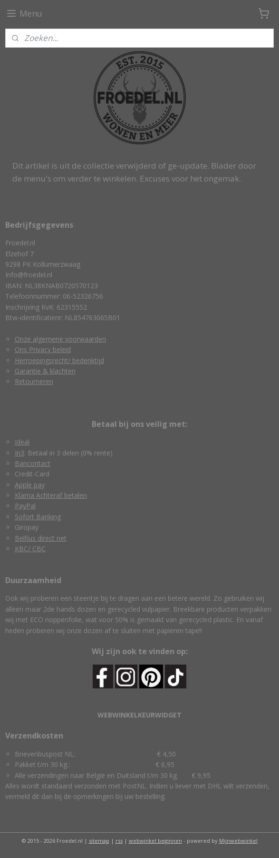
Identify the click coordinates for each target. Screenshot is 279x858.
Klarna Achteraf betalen (51, 495)
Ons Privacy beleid (43, 349)
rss (119, 840)
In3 (19, 452)
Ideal (22, 441)
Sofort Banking (38, 516)
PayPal (25, 505)
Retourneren (34, 381)
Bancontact (32, 463)
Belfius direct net (41, 538)
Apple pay (30, 484)
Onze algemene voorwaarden (60, 338)
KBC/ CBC (30, 548)
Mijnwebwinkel (238, 840)
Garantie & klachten (45, 370)
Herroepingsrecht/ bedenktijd (59, 360)
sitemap (99, 840)
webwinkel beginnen (155, 840)
